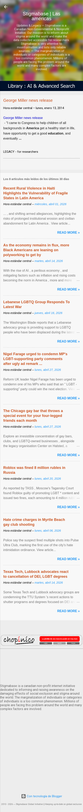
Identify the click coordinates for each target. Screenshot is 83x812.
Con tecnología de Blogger (41, 796)
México (41, 665)
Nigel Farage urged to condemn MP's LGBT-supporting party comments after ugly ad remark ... (35, 359)
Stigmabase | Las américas (41, 16)
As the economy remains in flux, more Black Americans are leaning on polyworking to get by (36, 250)
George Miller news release (23, 118)
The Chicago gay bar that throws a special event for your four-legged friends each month (33, 416)
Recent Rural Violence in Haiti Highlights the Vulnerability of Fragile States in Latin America (35, 193)
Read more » (68, 232)
